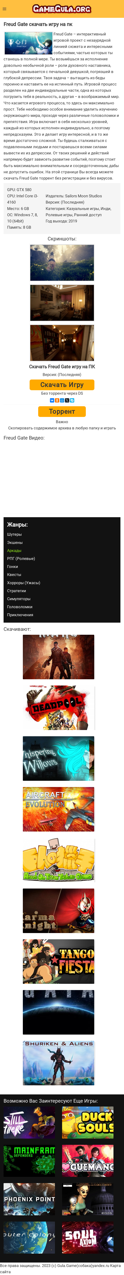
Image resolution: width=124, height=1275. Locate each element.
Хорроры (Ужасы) (23, 583)
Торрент (62, 411)
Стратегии (16, 591)
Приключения (20, 615)
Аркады (14, 550)
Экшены (15, 542)
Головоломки (19, 607)
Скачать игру (62, 385)
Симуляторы (19, 599)
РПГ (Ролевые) (21, 558)
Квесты (14, 574)
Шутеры (14, 534)
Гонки (12, 566)
